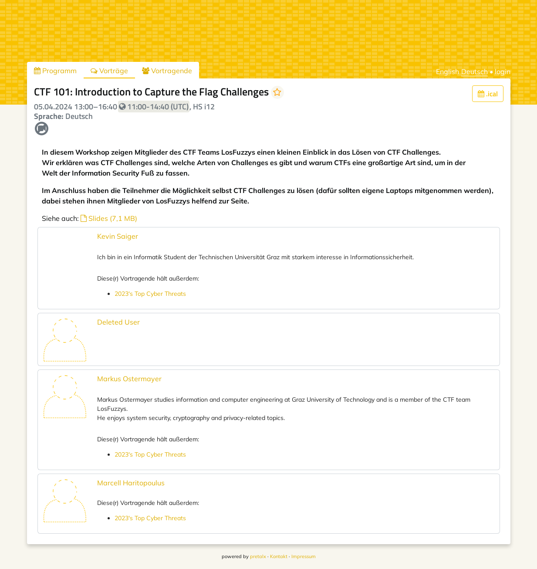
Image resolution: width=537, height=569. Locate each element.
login (502, 71)
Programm (55, 70)
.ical (488, 93)
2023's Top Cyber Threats (150, 294)
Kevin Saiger (117, 236)
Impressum (303, 556)
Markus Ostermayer (129, 378)
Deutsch (474, 71)
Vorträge (109, 70)
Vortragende (167, 70)
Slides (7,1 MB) (109, 218)
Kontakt (278, 556)
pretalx (258, 556)
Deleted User (118, 322)
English (447, 71)
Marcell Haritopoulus (131, 482)
